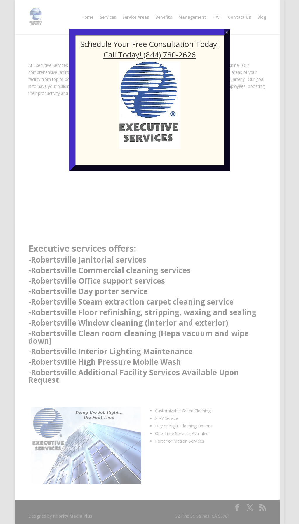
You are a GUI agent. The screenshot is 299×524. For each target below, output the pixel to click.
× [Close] (227, 32)
